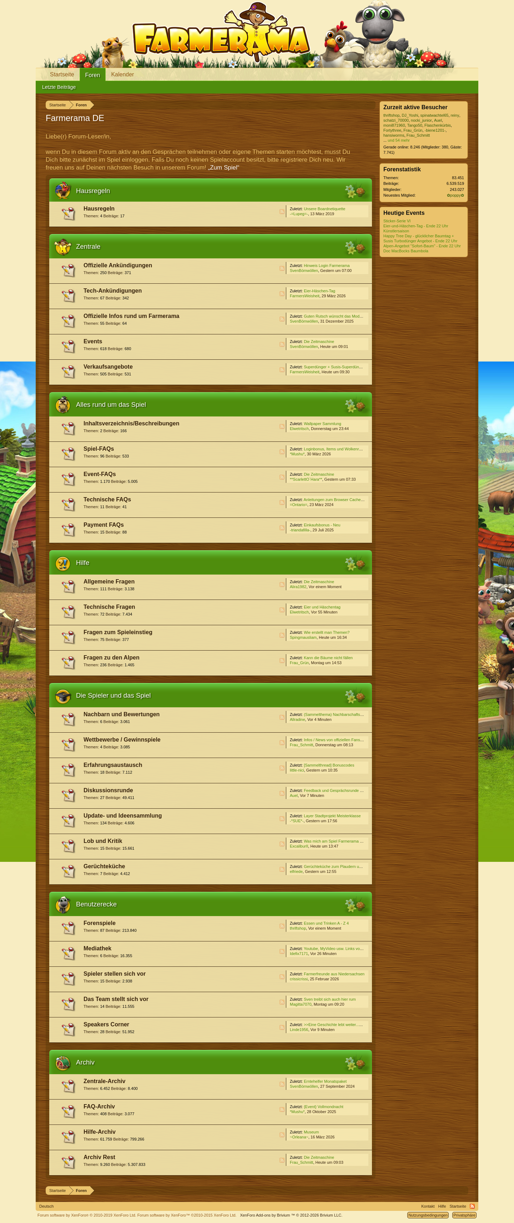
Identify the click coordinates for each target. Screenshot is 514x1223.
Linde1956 (299, 1029)
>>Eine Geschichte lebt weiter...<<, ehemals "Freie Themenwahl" (360, 1024)
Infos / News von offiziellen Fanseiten (336, 740)
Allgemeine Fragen (109, 581)
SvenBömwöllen (304, 270)
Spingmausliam (303, 637)
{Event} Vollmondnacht (323, 1107)
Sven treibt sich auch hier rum (330, 999)
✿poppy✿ (455, 195)
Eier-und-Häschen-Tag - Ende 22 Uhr (415, 226)
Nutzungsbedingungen (428, 1215)
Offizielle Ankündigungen (118, 265)
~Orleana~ (299, 1137)
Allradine (297, 719)
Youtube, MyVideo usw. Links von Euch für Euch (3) (349, 948)
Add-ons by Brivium (291, 1215)
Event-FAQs (100, 474)
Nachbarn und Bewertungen (122, 714)
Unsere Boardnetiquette (324, 209)
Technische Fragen (109, 607)
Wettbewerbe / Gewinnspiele (122, 740)
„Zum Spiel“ (224, 167)
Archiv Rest (99, 1157)
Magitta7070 (301, 1004)
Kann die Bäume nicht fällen (328, 658)
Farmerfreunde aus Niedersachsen (334, 974)
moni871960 (394, 125)
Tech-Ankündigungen (113, 291)
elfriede (296, 871)
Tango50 (414, 125)
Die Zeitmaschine (319, 341)
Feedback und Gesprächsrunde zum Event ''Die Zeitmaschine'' (358, 790)
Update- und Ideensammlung (123, 816)
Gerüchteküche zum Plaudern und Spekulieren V (346, 866)
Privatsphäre (464, 1215)
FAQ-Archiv (99, 1106)
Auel (294, 795)
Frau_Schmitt (301, 745)
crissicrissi (299, 979)
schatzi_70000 (396, 120)
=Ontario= (298, 504)
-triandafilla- (300, 530)
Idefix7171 (299, 953)
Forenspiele (100, 923)
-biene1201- (435, 130)
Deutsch (46, 1206)
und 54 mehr (399, 140)
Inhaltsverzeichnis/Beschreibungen (132, 423)
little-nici (297, 770)
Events (93, 341)
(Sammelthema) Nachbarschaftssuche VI (340, 714)
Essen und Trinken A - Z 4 (326, 923)
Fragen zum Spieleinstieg (118, 632)
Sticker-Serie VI (396, 221)
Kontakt (427, 1206)
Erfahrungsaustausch (113, 765)
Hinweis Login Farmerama (326, 265)
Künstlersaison (396, 231)
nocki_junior (421, 120)
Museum (311, 1132)
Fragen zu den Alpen (112, 658)
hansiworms (393, 135)
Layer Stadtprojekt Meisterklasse (332, 816)
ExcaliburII (299, 846)
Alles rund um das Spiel (111, 404)
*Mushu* (297, 454)
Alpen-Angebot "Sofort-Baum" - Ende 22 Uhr (422, 246)
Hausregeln (93, 190)
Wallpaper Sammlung (322, 423)
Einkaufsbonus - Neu (322, 525)
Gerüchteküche (104, 866)
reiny (455, 115)
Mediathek (97, 948)
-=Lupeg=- (299, 214)
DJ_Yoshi (410, 115)
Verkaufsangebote (108, 367)
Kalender (122, 74)
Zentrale (88, 246)
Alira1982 (298, 587)
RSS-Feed (281, 211)
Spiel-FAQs (99, 449)
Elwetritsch (299, 428)
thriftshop (298, 928)
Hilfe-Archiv (100, 1132)
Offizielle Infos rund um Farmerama (132, 316)
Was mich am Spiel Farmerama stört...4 (338, 841)
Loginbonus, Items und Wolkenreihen (336, 449)
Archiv (85, 1062)
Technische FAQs (107, 499)
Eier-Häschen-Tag (319, 291)
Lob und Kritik (103, 841)
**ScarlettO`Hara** (306, 479)
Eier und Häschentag (322, 607)
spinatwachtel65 (434, 115)
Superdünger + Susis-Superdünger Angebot (342, 367)
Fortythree (392, 130)
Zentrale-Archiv (104, 1081)
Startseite (62, 74)
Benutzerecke (96, 904)
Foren (92, 75)
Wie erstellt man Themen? (326, 632)
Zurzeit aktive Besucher (415, 107)
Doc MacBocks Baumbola (405, 251)
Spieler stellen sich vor (115, 974)
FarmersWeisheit (304, 296)
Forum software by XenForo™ (187, 1215)
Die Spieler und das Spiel (113, 695)
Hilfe (82, 562)
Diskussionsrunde (108, 790)
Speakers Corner (106, 1024)
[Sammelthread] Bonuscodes (329, 765)
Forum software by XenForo (86, 1215)
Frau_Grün (299, 663)
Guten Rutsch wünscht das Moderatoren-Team (344, 316)
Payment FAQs (104, 525)
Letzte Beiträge (59, 87)
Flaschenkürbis (437, 125)
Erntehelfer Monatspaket (325, 1081)
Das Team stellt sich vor (116, 999)
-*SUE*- (297, 821)
